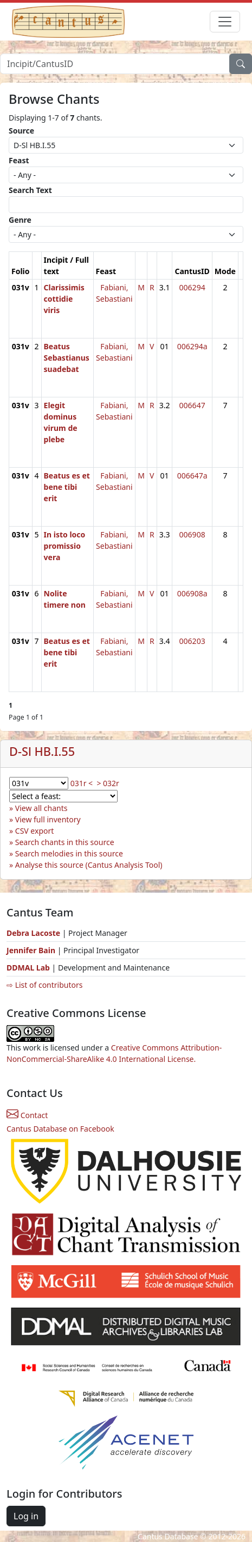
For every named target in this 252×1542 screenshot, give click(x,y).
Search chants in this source (64, 842)
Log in (26, 1516)
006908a (192, 593)
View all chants (41, 808)
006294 (192, 287)
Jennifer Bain (32, 950)
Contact (27, 1115)
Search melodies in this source (69, 853)
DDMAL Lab (28, 967)
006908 (192, 534)
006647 (192, 405)
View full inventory (48, 819)
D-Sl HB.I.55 (42, 751)
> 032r (107, 783)
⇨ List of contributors (44, 985)
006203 (192, 641)
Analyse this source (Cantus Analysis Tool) (89, 865)
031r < (81, 783)
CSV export (34, 831)
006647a (192, 475)
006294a (192, 346)
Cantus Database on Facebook (60, 1129)
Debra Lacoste (33, 933)
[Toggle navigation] (225, 21)
